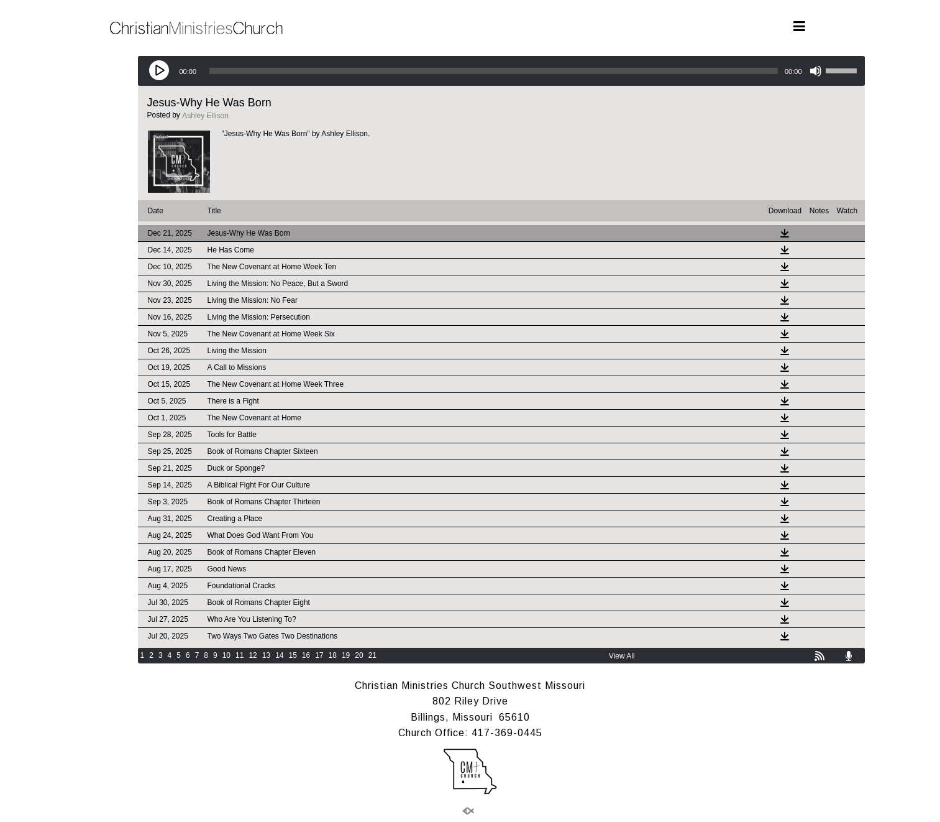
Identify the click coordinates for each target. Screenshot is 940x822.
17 (319, 655)
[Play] (159, 71)
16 (306, 655)
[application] (501, 71)
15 (292, 655)
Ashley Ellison (205, 115)
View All (622, 656)
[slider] (493, 71)
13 (266, 655)
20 (359, 655)
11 (239, 655)
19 (346, 655)
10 (226, 655)
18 (333, 655)
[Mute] (816, 71)
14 (279, 655)
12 (253, 655)
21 (372, 655)
